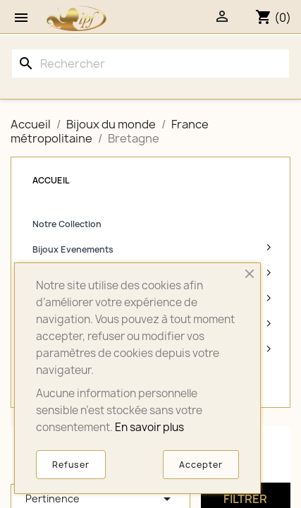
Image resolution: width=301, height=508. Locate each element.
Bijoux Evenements (72, 249)
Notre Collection (67, 224)
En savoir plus (149, 427)
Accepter (201, 465)
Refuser (71, 465)
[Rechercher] (150, 63)
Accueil (51, 180)
